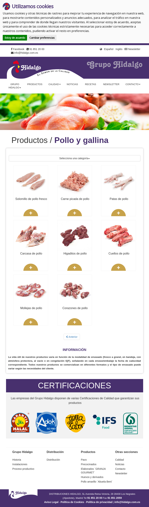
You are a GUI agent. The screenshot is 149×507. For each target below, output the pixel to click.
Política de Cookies (72, 502)
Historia (16, 459)
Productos (34, 84)
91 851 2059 (114, 497)
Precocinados (89, 464)
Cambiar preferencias (42, 37)
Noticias (72, 84)
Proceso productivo (23, 468)
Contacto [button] (132, 84)
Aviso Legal (51, 502)
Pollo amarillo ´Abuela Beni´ (97, 481)
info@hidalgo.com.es (24, 52)
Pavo (84, 459)
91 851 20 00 (35, 49)
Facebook (17, 49)
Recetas (90, 84)
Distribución (53, 459)
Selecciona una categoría (74, 158)
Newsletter (132, 49)
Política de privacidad (99, 502)
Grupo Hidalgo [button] (15, 86)
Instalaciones (19, 464)
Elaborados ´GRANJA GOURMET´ (93, 470)
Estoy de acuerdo (15, 37)
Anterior (71, 336)
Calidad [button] (54, 84)
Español (109, 49)
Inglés (119, 49)
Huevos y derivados (92, 477)
